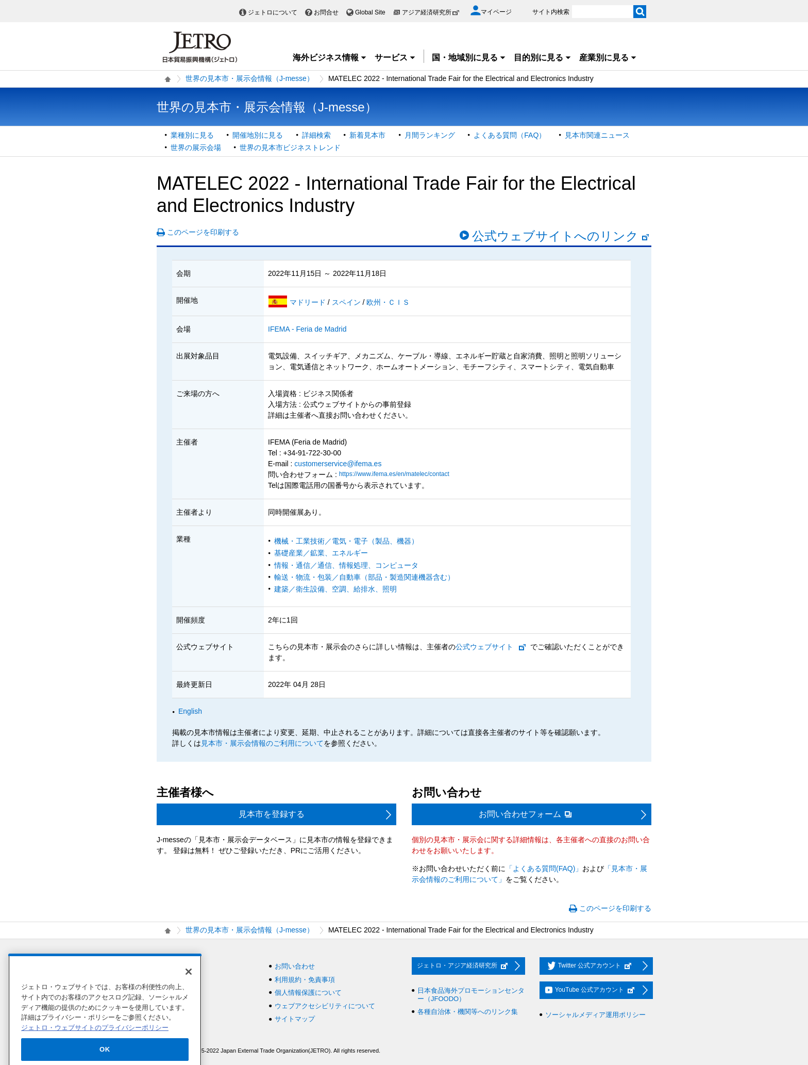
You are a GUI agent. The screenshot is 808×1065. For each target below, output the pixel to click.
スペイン (347, 302)
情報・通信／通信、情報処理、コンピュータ (346, 565)
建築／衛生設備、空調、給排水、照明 (335, 589)
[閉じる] (188, 988)
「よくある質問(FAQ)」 (544, 868)
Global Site (370, 12)
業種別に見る (192, 135)
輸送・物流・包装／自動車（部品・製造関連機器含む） (364, 577)
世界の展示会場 (196, 147)
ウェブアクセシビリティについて (325, 1006)
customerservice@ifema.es (337, 464)
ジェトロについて (272, 12)
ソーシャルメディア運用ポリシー (595, 1015)
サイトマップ (295, 1019)
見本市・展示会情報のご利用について (262, 743)
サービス (395, 57)
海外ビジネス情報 (330, 57)
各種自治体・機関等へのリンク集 (467, 1011)
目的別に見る (542, 57)
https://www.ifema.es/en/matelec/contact (394, 474)
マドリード (309, 302)
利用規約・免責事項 (305, 980)
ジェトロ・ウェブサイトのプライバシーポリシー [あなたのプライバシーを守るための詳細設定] (95, 1044)
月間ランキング (430, 135)
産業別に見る (608, 57)
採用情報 (175, 966)
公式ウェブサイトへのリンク (561, 236)
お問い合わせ (295, 966)
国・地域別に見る (469, 57)
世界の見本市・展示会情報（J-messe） (250, 78)
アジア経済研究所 (431, 12)
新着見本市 (367, 135)
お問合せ (326, 12)
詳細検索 (316, 135)
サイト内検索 (550, 11)
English (190, 711)
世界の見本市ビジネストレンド (290, 147)
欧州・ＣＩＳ (388, 302)
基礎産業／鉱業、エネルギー (321, 553)
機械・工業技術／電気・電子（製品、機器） (346, 541)
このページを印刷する (203, 232)
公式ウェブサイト (484, 647)
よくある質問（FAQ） (510, 135)
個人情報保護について (308, 992)
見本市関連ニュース (597, 135)
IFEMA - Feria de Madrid (307, 329)
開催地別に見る (257, 135)
